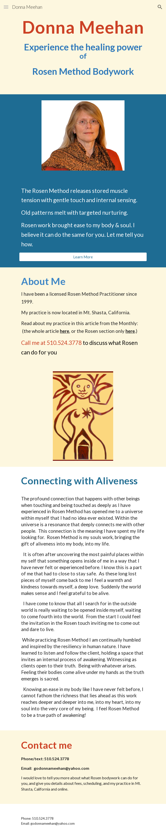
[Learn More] (82, 257)
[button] (6, 7)
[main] (83, 47)
